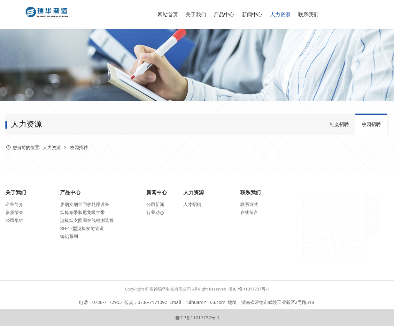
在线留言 (249, 212)
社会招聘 (339, 124)
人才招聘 (192, 204)
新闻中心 (252, 14)
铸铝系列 (69, 236)
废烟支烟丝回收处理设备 (84, 204)
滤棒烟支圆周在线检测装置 (87, 220)
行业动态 (155, 212)
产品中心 (224, 14)
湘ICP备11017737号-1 (248, 289)
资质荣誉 (14, 212)
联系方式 (249, 204)
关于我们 (196, 14)
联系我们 (308, 14)
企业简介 (14, 204)
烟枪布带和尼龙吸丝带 (82, 212)
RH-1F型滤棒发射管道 (82, 228)
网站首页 (168, 14)
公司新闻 (155, 204)
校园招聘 (371, 124)
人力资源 (280, 14)
